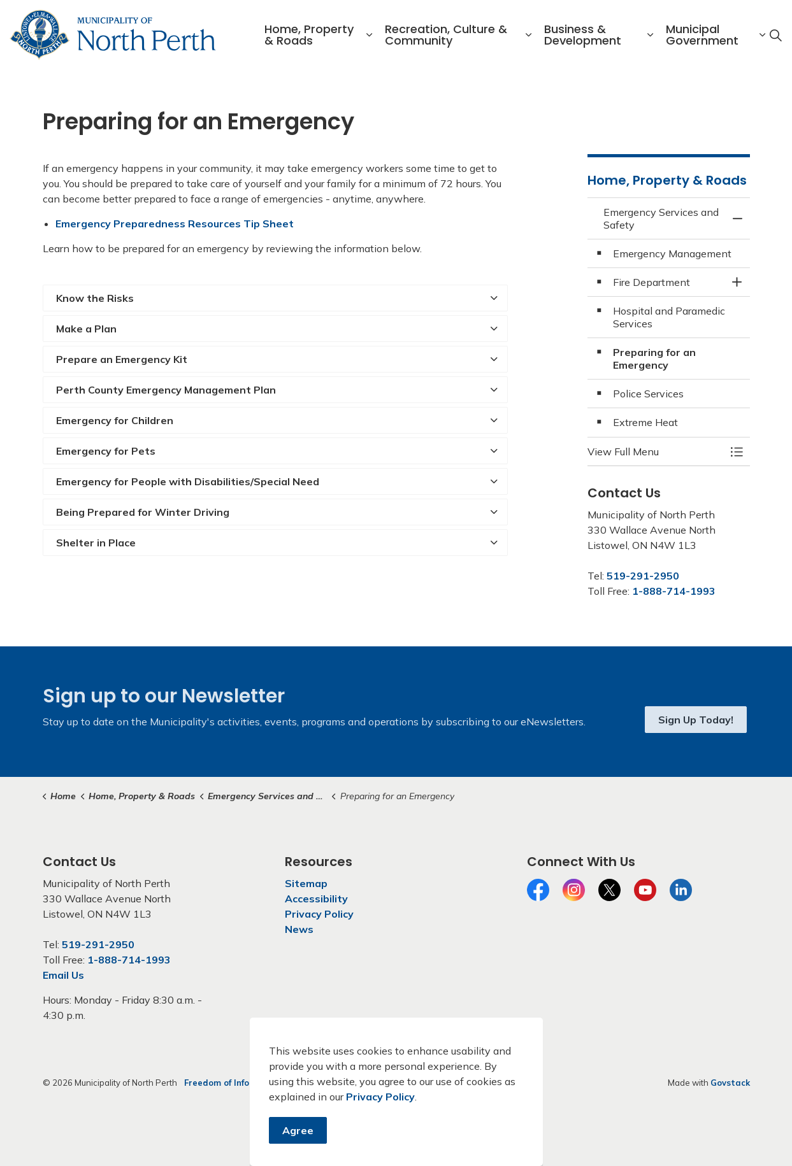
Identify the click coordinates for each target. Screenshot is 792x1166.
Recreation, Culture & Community (446, 34)
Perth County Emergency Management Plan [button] (166, 389)
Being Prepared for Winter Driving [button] (142, 512)
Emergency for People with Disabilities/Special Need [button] (187, 481)
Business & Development (582, 34)
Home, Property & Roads (309, 34)
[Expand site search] (775, 35)
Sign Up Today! (695, 719)
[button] (655, 451)
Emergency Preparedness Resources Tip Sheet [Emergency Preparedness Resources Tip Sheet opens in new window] (174, 223)
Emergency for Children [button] (114, 420)
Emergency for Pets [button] (105, 450)
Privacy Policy (319, 913)
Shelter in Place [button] (96, 542)
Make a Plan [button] (86, 328)
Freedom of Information (234, 1082)
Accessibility (316, 898)
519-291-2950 (643, 575)
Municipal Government (702, 34)
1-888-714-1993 (674, 591)
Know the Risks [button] (95, 298)
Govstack (730, 1082)
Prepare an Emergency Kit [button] (121, 359)
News (299, 929)
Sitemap (306, 883)
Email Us (63, 975)
